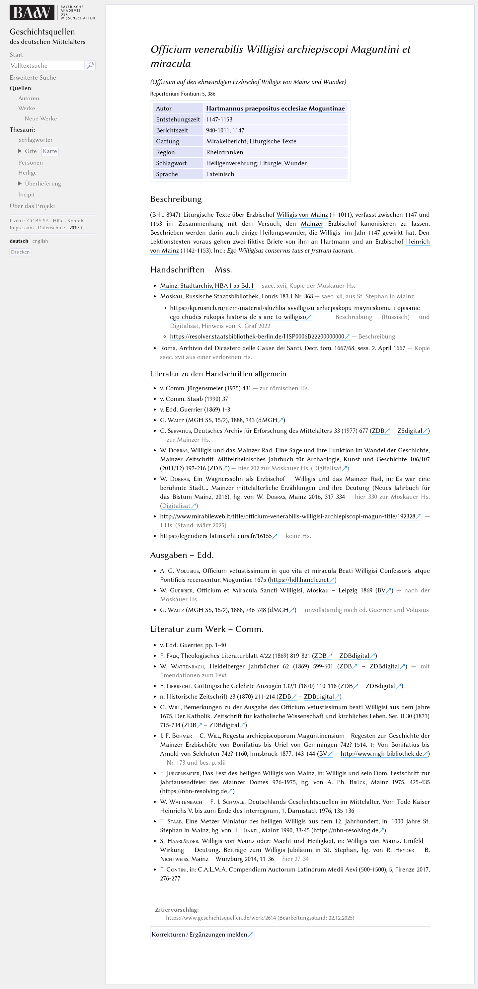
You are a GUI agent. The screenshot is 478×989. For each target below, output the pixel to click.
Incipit (26, 194)
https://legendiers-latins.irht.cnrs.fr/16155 (216, 536)
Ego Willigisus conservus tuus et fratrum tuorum (289, 250)
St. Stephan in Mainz (385, 296)
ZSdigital (409, 430)
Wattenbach (187, 666)
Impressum (22, 228)
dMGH (268, 420)
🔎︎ (90, 65)
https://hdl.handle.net (299, 579)
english (40, 241)
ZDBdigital (354, 655)
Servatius (179, 430)
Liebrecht (178, 686)
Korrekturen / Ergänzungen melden (199, 934)
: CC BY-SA (29, 221)
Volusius (187, 570)
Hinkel (250, 830)
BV (381, 590)
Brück (357, 782)
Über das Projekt (32, 206)
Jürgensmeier (183, 773)
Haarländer (182, 841)
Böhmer (182, 735)
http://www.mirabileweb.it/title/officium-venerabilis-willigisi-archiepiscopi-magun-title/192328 (287, 516)
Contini (176, 869)
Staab (174, 821)
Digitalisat (327, 468)
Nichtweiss (174, 859)
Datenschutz (51, 228)
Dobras (178, 450)
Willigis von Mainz (302, 214)
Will (174, 707)
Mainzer (312, 223)
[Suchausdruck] (47, 65)
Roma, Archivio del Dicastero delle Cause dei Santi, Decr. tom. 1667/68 (257, 348)
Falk (172, 655)
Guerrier (181, 590)
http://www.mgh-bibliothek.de (381, 753)
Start (16, 54)
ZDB (378, 430)
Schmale (233, 801)
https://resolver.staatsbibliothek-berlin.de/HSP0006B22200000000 (257, 336)
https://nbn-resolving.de (194, 791)
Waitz (176, 420)
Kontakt (76, 221)
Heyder (404, 850)
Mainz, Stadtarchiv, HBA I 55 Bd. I (207, 285)
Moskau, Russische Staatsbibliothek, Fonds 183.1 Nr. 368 (236, 296)
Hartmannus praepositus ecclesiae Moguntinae (275, 108)
